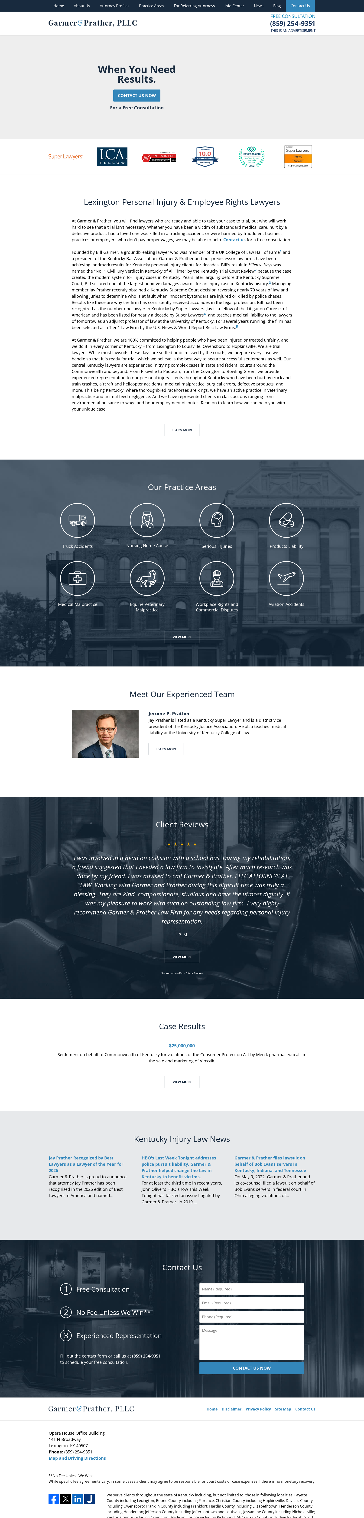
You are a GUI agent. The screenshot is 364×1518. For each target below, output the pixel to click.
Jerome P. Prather (169, 713)
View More (182, 637)
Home (58, 5)
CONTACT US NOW (252, 1368)
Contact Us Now (137, 95)
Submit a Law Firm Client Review (182, 973)
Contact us (234, 239)
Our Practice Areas (182, 487)
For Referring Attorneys (194, 5)
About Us (82, 5)
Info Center (234, 5)
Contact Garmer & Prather (292, 23)
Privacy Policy (258, 1409)
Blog (277, 5)
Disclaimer (231, 1409)
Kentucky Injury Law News (182, 1138)
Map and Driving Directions (77, 1458)
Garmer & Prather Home (93, 23)
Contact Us (300, 5)
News (258, 5)
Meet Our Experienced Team (182, 694)
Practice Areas (151, 5)
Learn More (182, 430)
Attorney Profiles (114, 5)
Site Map (283, 1409)
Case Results (182, 1026)
